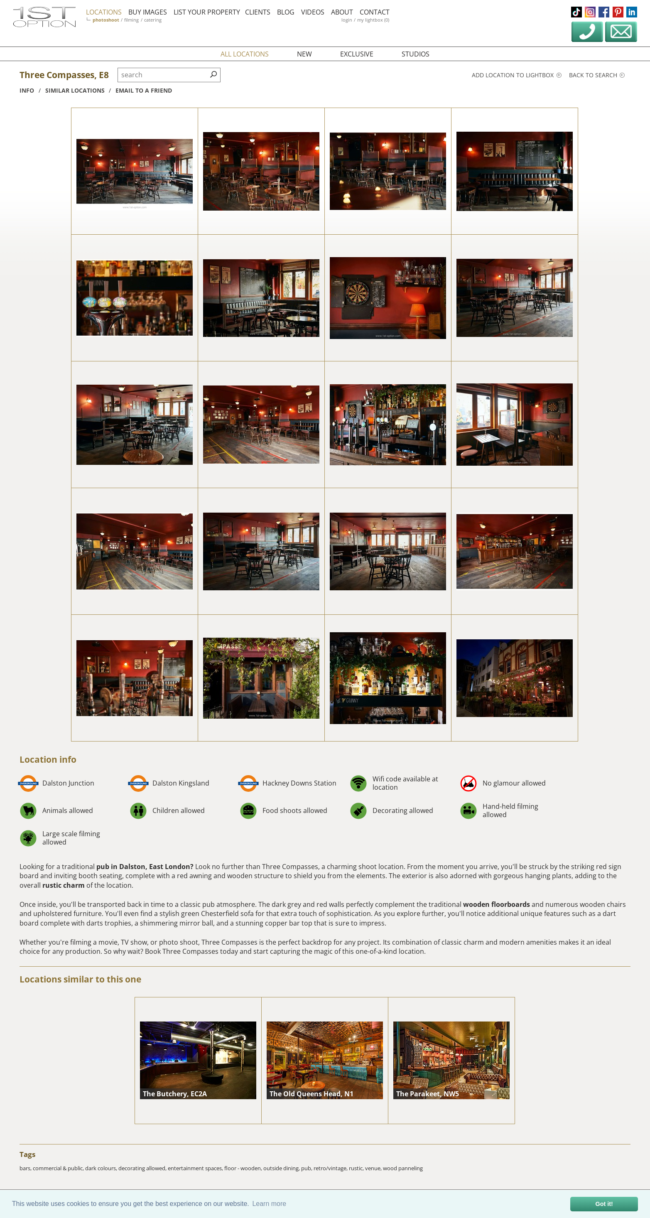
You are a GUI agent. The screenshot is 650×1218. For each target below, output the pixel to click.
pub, (307, 1168)
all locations (245, 54)
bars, (26, 1168)
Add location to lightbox (517, 75)
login (346, 20)
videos (312, 12)
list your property (207, 12)
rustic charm (63, 885)
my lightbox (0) (373, 20)
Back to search (597, 75)
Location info (48, 759)
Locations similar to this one (80, 979)
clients (257, 12)
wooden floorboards (496, 904)
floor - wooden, (243, 1168)
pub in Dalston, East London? (145, 866)
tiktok (576, 12)
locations (104, 12)
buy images (147, 12)
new (304, 54)
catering (153, 20)
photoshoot (106, 20)
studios (415, 54)
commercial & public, (59, 1168)
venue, (374, 1168)
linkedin (631, 12)
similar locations (75, 90)
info (27, 90)
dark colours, (101, 1168)
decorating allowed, (143, 1168)
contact (375, 12)
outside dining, (282, 1168)
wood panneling (403, 1168)
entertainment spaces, (196, 1168)
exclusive (356, 54)
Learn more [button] (269, 1203)
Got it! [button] (604, 1204)
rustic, (357, 1168)
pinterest (618, 12)
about (342, 12)
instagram (590, 12)
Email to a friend (143, 90)
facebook (603, 12)
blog (285, 12)
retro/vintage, (331, 1168)
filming (131, 20)
